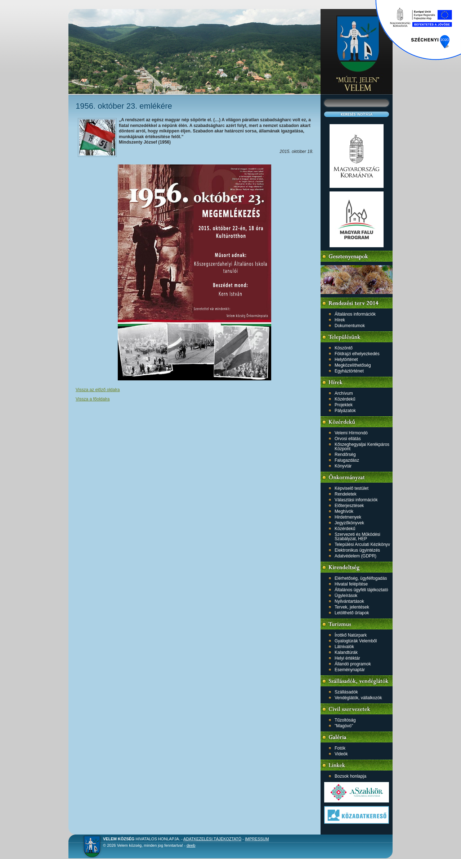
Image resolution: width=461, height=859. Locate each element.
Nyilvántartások (349, 601)
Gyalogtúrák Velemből (356, 640)
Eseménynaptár (350, 669)
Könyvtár (343, 466)
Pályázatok (345, 410)
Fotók (340, 748)
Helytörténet (346, 359)
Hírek (340, 319)
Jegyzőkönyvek (349, 522)
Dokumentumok (350, 325)
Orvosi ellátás (348, 438)
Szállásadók (346, 692)
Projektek (344, 404)
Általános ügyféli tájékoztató (361, 589)
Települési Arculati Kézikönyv (362, 544)
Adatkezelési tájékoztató (212, 839)
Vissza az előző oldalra (98, 389)
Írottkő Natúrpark (351, 635)
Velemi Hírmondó (351, 432)
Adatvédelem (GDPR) (355, 556)
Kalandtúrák (346, 652)
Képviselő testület (351, 488)
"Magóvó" (344, 725)
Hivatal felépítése (351, 584)
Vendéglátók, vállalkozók (358, 697)
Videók (341, 753)
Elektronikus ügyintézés (357, 550)
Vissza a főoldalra (93, 399)
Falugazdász (347, 460)
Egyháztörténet (349, 371)
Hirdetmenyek (348, 517)
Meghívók (344, 511)
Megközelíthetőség (353, 365)
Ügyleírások (346, 595)
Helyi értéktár (347, 658)
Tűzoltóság (345, 720)
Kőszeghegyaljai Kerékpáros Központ (362, 446)
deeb (191, 845)
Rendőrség (345, 454)
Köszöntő (344, 348)
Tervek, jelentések (352, 607)
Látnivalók (344, 646)
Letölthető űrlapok (352, 612)
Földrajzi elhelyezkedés (357, 353)
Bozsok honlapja (350, 776)
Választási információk (356, 499)
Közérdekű (345, 399)
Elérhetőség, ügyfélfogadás (361, 578)
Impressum (257, 839)
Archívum (344, 393)
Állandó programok (353, 663)
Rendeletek (346, 494)
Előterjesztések (349, 505)
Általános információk (355, 314)
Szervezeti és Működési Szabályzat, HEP (357, 536)
